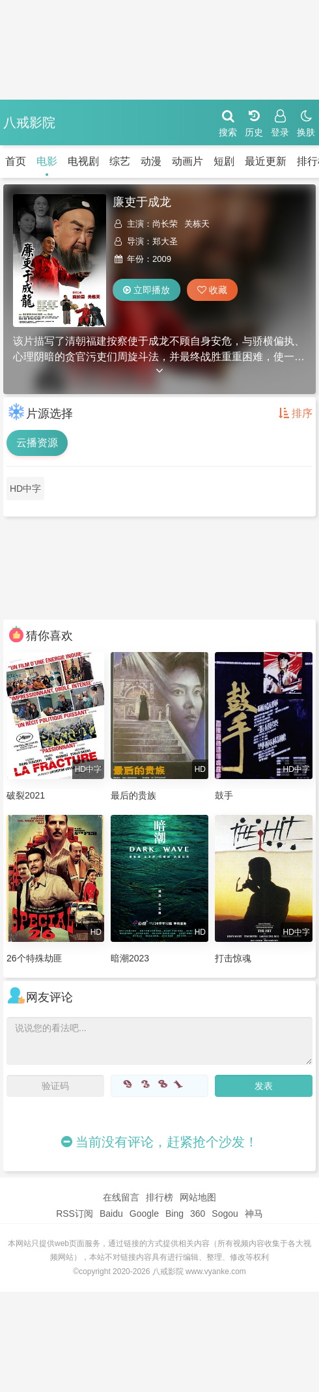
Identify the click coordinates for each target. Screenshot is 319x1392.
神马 (254, 1213)
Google (144, 1213)
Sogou (225, 1213)
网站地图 (198, 1197)
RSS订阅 (74, 1213)
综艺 (119, 161)
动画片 (187, 161)
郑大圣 (165, 241)
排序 (295, 413)
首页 (15, 161)
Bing (174, 1213)
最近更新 (265, 161)
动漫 (151, 161)
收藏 (212, 290)
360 (197, 1213)
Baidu (111, 1213)
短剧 (224, 161)
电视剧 (83, 161)
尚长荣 (165, 224)
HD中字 (25, 488)
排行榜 (159, 1197)
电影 (46, 161)
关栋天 (197, 224)
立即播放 (146, 290)
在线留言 (121, 1197)
